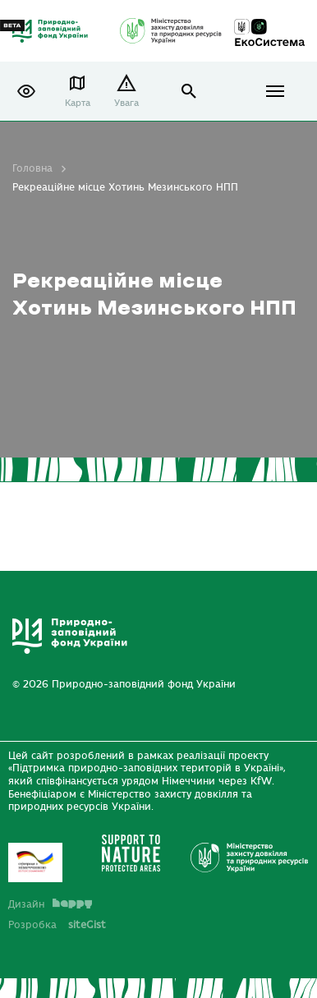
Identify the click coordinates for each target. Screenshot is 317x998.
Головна (32, 168)
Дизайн (50, 904)
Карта (77, 103)
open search (189, 91)
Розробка (57, 925)
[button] (26, 91)
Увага (126, 103)
